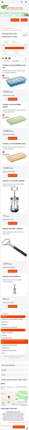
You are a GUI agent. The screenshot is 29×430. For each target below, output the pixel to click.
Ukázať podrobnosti (6, 426)
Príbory (15, 324)
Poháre (4, 335)
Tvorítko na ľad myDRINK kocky (14, 144)
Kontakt (4, 370)
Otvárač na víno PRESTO (11, 276)
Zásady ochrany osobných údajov (17, 422)
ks (5, 99)
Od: (8, 52)
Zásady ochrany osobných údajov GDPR (14, 379)
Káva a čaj (15, 322)
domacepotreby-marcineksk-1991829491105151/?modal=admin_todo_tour (14, 356)
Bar (15, 330)
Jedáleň (14, 316)
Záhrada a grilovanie (14, 350)
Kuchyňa (14, 314)
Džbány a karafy (7, 332)
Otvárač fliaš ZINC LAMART (12, 228)
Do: (20, 52)
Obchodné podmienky (8, 365)
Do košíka (12, 99)
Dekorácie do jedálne (15, 327)
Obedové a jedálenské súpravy (15, 319)
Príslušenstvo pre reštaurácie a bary (13, 341)
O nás (3, 375)
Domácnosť (14, 348)
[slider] (3, 48)
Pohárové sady (7, 338)
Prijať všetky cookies (19, 427)
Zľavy (14, 353)
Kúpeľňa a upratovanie (14, 345)
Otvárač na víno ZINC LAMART (13, 181)
